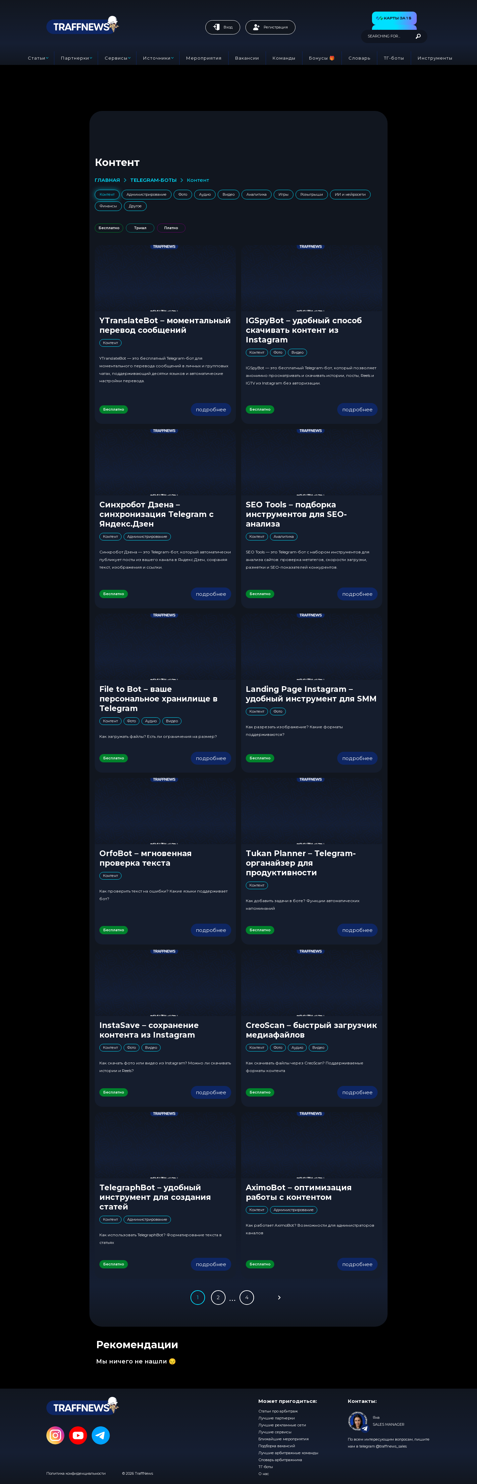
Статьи (36, 58)
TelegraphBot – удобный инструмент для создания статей (155, 1197)
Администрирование (147, 194)
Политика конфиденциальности (76, 1473)
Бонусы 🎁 (322, 58)
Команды (284, 58)
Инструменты (435, 58)
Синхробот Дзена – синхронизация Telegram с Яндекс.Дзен (156, 514)
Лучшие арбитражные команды (288, 1453)
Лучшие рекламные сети (282, 1425)
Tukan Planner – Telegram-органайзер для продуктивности (301, 863)
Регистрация (270, 27)
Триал (140, 228)
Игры (284, 194)
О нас (263, 1473)
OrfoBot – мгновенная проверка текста (145, 858)
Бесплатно (109, 228)
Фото (183, 194)
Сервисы (116, 58)
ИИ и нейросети (350, 194)
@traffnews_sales (391, 1446)
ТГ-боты (394, 58)
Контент (107, 194)
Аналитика (256, 194)
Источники (157, 58)
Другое (135, 206)
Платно (171, 228)
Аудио (205, 194)
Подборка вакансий (276, 1446)
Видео (229, 194)
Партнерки (75, 58)
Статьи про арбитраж (278, 1411)
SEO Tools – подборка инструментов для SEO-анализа (296, 514)
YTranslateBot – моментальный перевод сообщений (165, 325)
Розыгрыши (311, 194)
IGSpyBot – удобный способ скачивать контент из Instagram (304, 330)
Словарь (359, 58)
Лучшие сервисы (275, 1432)
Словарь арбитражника (280, 1460)
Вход (223, 27)
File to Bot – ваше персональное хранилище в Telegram (158, 699)
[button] (394, 18)
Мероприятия (204, 58)
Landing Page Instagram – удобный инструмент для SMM (311, 694)
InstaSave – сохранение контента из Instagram (149, 1030)
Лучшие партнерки (276, 1418)
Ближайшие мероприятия (283, 1439)
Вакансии (247, 58)
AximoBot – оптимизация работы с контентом (299, 1192)
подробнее (211, 409)
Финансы (108, 206)
